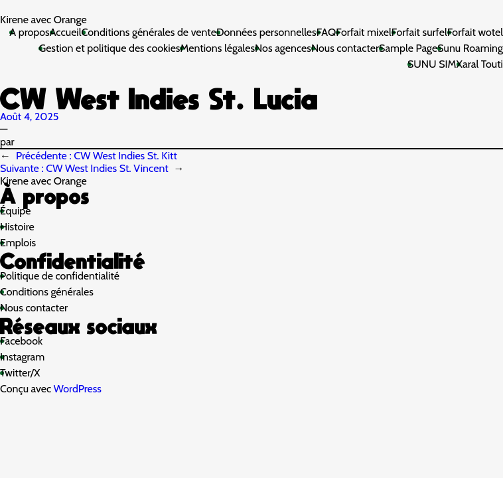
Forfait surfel (419, 32)
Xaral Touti (480, 64)
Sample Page (408, 48)
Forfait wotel (475, 32)
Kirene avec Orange (43, 19)
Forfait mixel (364, 32)
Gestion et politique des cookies (109, 48)
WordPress (78, 388)
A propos (29, 32)
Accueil (66, 32)
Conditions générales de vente (149, 32)
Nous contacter (345, 48)
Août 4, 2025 (29, 116)
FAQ (326, 32)
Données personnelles (266, 32)
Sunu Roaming (470, 48)
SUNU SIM (432, 64)
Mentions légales (217, 48)
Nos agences (283, 48)
